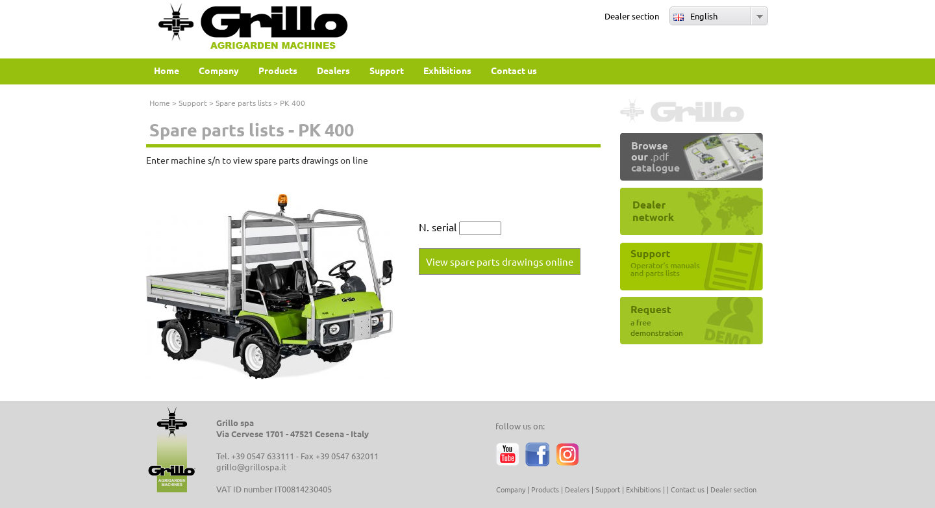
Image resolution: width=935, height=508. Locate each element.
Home (159, 102)
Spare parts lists (243, 102)
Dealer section (632, 15)
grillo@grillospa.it (251, 466)
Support (193, 102)
